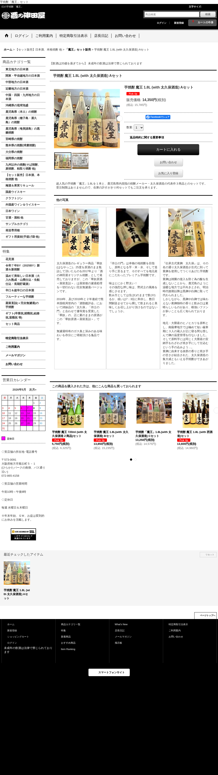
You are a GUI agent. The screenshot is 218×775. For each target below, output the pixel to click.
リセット (209, 554)
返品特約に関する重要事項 (147, 137)
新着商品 (66, 636)
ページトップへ (207, 615)
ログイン (161, 23)
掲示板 (118, 642)
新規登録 (179, 23)
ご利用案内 (12, 346)
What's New (121, 624)
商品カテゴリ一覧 (70, 624)
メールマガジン (15, 355)
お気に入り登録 (168, 173)
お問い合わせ (14, 364)
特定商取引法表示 (16, 338)
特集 (63, 630)
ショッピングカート (18, 636)
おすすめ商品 (68, 642)
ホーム (10, 624)
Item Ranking (68, 649)
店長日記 (119, 630)
